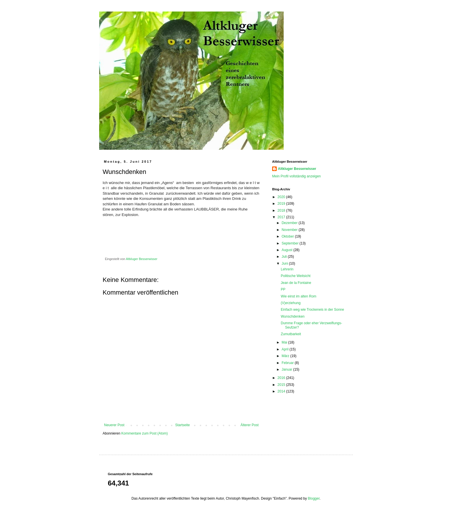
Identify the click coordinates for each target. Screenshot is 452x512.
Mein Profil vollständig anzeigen (296, 176)
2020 (282, 197)
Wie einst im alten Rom (298, 296)
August (287, 250)
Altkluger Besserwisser (297, 169)
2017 (282, 217)
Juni (285, 263)
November (290, 230)
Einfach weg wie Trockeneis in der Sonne (312, 310)
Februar (288, 363)
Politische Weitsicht (295, 276)
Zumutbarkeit (291, 334)
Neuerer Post (114, 425)
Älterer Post (249, 425)
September (291, 243)
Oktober (288, 236)
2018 (282, 210)
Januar (287, 369)
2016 (282, 378)
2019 (282, 204)
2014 (282, 391)
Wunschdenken (293, 316)
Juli (285, 257)
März (286, 356)
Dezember (290, 223)
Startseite (182, 425)
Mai (285, 342)
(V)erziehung (291, 303)
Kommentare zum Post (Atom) (144, 433)
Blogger (314, 498)
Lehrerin (287, 269)
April (285, 349)
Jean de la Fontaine (296, 283)
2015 (282, 385)
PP (283, 289)
